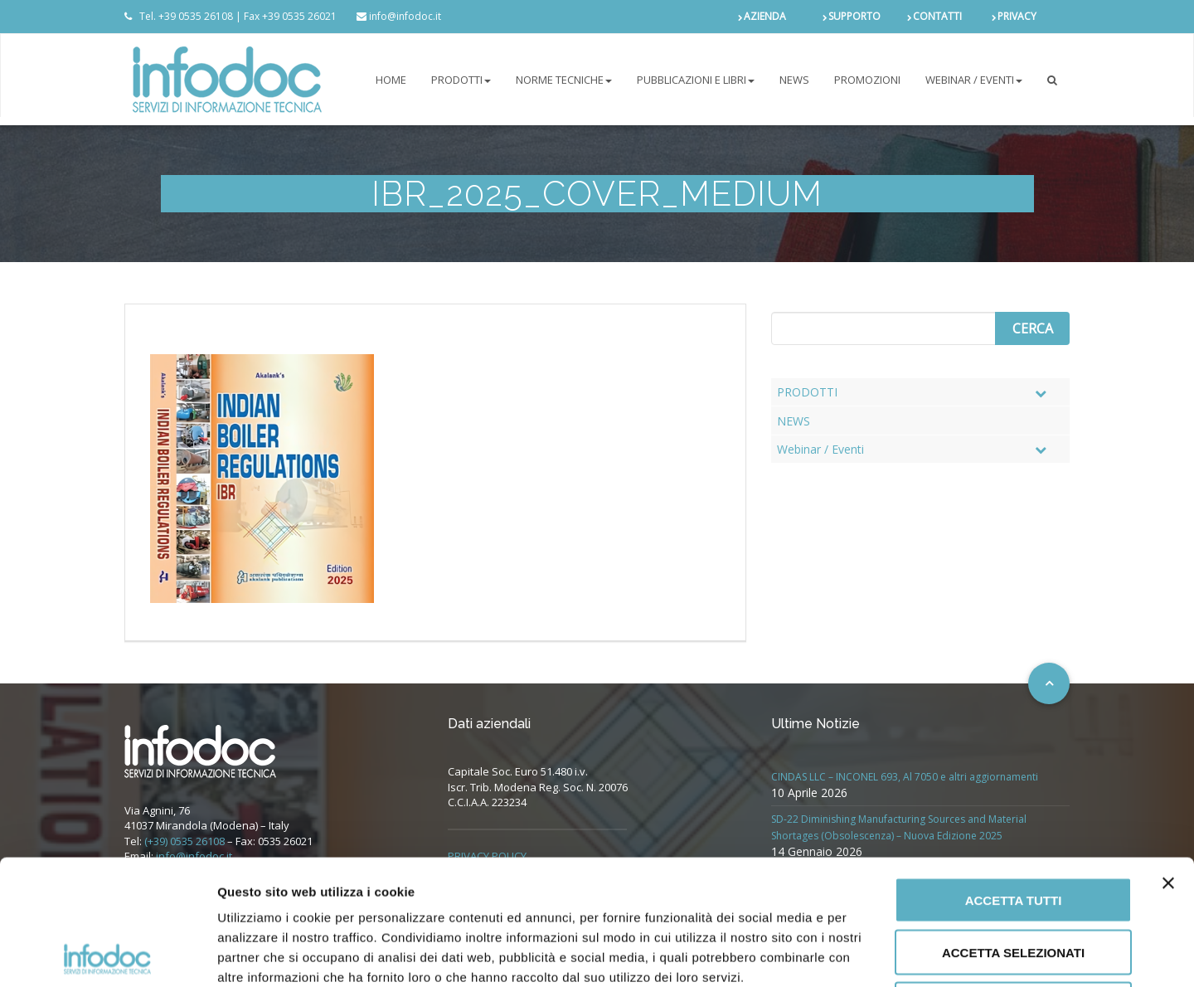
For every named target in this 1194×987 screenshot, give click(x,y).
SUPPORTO (854, 16)
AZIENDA (765, 16)
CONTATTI (937, 16)
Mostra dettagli (872, 954)
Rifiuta (1013, 880)
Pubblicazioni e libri (696, 79)
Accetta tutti (1013, 775)
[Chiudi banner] (1168, 758)
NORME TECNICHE (564, 79)
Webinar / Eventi (973, 79)
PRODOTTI (461, 79)
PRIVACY (1016, 16)
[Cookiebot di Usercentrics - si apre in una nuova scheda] (107, 954)
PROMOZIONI (867, 79)
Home (391, 79)
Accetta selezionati (1013, 827)
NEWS (794, 79)
